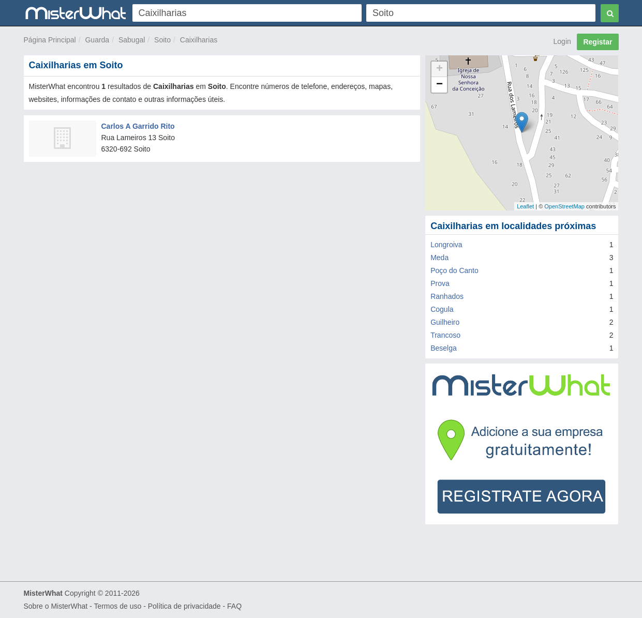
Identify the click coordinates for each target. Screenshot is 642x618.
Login (562, 41)
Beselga (443, 348)
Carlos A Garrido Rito (138, 126)
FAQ (234, 606)
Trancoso (445, 335)
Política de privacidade (184, 606)
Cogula (441, 309)
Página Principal (50, 40)
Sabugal (131, 40)
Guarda (97, 40)
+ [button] (439, 69)
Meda (439, 257)
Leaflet (525, 206)
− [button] (439, 85)
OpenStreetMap (564, 206)
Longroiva (446, 244)
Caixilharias (198, 40)
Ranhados (447, 296)
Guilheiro (444, 322)
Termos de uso (117, 606)
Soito (162, 40)
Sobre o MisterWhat (56, 606)
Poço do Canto (454, 270)
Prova (440, 283)
